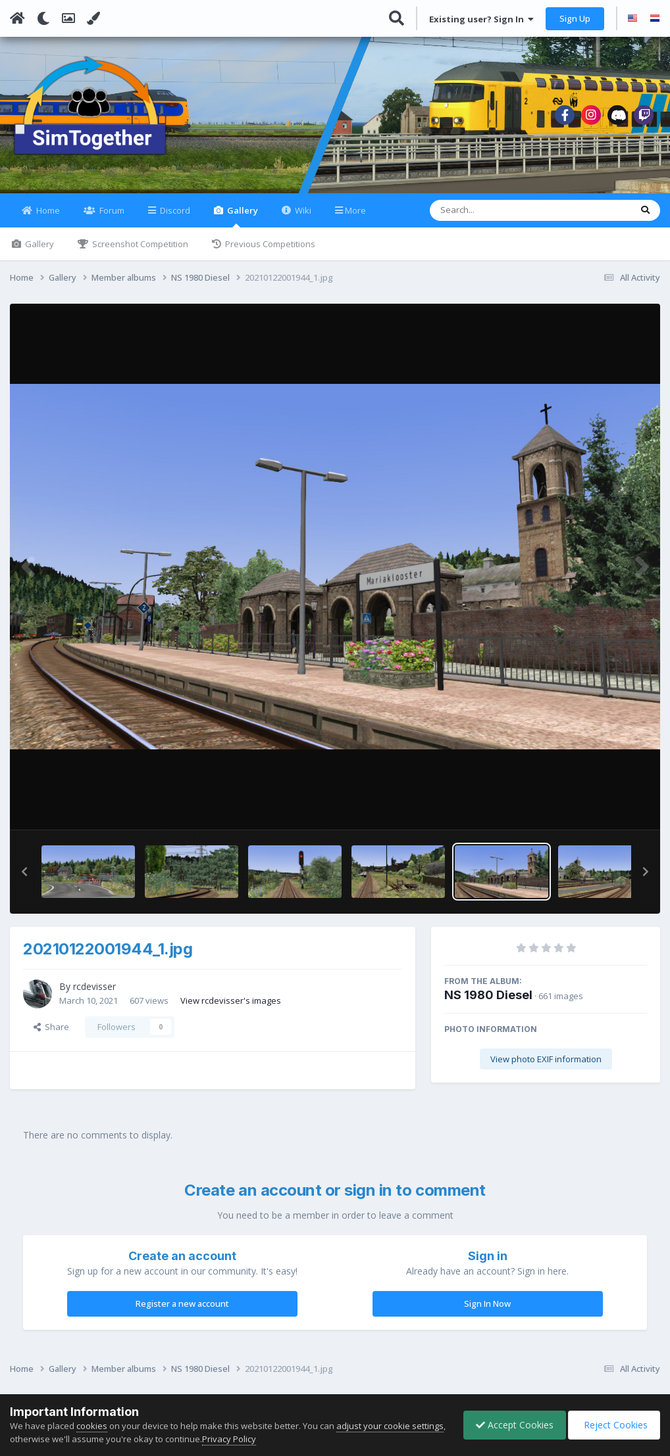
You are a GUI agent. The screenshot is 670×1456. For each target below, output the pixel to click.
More (355, 218)
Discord (174, 218)
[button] (24, 879)
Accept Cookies (511, 1425)
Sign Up (574, 18)
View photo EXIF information (546, 1067)
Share (51, 1035)
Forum (110, 218)
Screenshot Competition (139, 252)
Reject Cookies (613, 1425)
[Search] (496, 218)
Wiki (302, 218)
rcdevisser (94, 994)
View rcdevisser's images (230, 1008)
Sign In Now (487, 1311)
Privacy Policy (265, 1439)
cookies (91, 1426)
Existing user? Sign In (481, 19)
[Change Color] (93, 18)
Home (47, 218)
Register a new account (182, 1311)
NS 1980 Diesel (488, 1003)
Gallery (241, 223)
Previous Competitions (269, 252)
